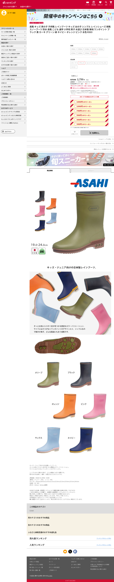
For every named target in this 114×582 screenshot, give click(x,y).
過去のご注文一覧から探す (9, 57)
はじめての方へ (6, 90)
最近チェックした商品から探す (10, 54)
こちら (50, 576)
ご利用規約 (4, 97)
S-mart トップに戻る (105, 139)
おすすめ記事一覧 (54, 559)
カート (51, 562)
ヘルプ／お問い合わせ (8, 79)
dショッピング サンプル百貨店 (10, 112)
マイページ (52, 564)
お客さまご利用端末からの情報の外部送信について (99, 565)
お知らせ (4, 83)
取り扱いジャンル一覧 (36, 567)
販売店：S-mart (103, 39)
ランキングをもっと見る (103, 538)
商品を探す (33, 559)
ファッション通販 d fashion (9, 123)
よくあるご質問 (6, 87)
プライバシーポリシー (8, 101)
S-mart (32, 510)
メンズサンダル (56, 10)
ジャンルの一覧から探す (8, 50)
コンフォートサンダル (68, 10)
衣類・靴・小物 (41, 10)
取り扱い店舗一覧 (35, 570)
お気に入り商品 (34, 562)
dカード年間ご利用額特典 (9, 75)
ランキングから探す (7, 61)
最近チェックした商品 (36, 564)
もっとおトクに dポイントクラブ (11, 119)
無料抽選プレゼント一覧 (8, 39)
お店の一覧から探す (7, 46)
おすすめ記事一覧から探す (9, 65)
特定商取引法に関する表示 (9, 105)
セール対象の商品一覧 (8, 32)
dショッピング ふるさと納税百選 (11, 115)
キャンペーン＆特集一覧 (8, 35)
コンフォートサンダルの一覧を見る (100, 143)
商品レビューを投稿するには (102, 149)
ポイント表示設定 (54, 567)
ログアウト (8, 131)
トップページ (31, 10)
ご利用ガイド (5, 72)
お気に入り (74, 134)
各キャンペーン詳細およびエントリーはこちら (85, 88)
